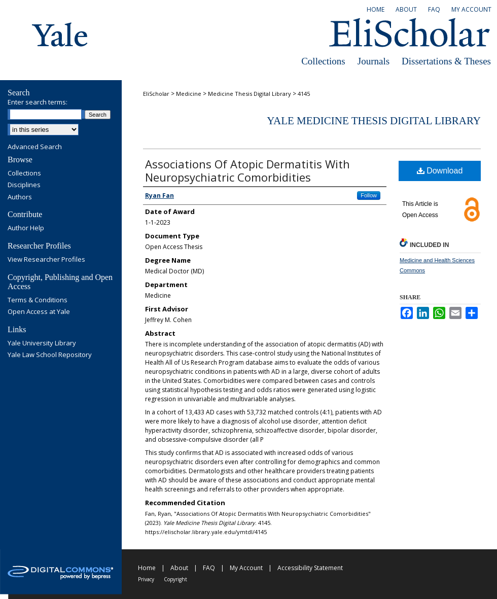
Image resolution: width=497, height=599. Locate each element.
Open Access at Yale (39, 312)
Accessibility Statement (310, 567)
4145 (304, 93)
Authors (20, 197)
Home (147, 567)
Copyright (175, 579)
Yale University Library (42, 343)
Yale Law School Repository (50, 355)
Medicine (188, 93)
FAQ (209, 567)
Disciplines (24, 185)
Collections (323, 61)
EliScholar (156, 93)
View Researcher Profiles (46, 260)
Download (440, 170)
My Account (246, 567)
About (179, 567)
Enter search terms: (37, 102)
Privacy (146, 579)
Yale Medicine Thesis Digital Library (374, 121)
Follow (369, 195)
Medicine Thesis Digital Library (249, 93)
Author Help (26, 228)
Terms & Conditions (37, 300)
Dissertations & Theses (446, 61)
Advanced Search (35, 146)
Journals (373, 61)
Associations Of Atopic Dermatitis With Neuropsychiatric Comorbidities (247, 170)
